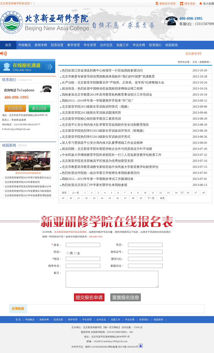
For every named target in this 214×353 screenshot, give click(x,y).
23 (94, 198)
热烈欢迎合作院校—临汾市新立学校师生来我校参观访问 (101, 172)
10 (145, 192)
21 (78, 198)
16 (188, 192)
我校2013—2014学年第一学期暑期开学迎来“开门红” (97, 100)
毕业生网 (139, 45)
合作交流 (106, 45)
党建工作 (122, 45)
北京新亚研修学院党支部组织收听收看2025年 (28, 186)
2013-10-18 (200, 94)
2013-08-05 (200, 142)
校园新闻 (171, 45)
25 (110, 198)
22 (86, 198)
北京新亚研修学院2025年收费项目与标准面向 (28, 191)
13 (168, 192)
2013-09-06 (200, 106)
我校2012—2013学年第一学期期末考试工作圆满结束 (97, 178)
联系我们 (155, 45)
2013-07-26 (200, 148)
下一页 (150, 198)
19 (63, 198)
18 (203, 192)
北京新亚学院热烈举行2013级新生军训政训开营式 (96, 136)
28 (133, 198)
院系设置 (57, 45)
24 (102, 198)
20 (71, 198)
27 (125, 198)
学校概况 (24, 45)
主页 (194, 62)
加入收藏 (208, 3)
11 (153, 192)
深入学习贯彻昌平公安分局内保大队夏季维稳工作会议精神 (102, 142)
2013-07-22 (200, 154)
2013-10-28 (200, 76)
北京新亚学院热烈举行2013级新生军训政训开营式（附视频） (104, 130)
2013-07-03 (200, 172)
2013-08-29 (200, 118)
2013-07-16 (200, 160)
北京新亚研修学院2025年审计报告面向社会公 (28, 177)
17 (196, 192)
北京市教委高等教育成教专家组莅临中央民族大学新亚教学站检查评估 (110, 166)
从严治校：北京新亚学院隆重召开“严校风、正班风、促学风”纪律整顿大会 (113, 82)
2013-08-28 (200, 130)
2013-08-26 (200, 136)
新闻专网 (41, 45)
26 (117, 198)
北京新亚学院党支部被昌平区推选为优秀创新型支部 (97, 160)
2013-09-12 (200, 100)
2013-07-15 (200, 166)
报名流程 (189, 3)
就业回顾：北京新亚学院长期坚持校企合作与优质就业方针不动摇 (107, 148)
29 (141, 198)
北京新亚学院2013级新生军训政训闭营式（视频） (96, 106)
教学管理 (73, 45)
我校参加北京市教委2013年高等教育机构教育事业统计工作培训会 (107, 94)
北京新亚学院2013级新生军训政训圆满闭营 (91, 112)
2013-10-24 (200, 82)
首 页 (18, 319)
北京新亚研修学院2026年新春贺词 (22, 182)
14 (176, 192)
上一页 (75, 192)
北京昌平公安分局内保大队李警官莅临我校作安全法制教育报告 (105, 124)
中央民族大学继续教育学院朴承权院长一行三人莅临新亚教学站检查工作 (111, 154)
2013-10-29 (200, 70)
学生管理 (90, 45)
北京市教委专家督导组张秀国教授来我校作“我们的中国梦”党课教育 (108, 76)
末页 (162, 198)
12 (161, 192)
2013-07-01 (200, 178)
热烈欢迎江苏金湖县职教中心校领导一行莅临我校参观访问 (102, 70)
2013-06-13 (200, 185)
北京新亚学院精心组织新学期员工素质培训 (91, 118)
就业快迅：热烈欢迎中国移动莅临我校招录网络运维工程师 (102, 88)
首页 (64, 192)
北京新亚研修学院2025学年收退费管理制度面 (28, 195)
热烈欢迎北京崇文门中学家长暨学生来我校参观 (94, 185)
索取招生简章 (167, 3)
